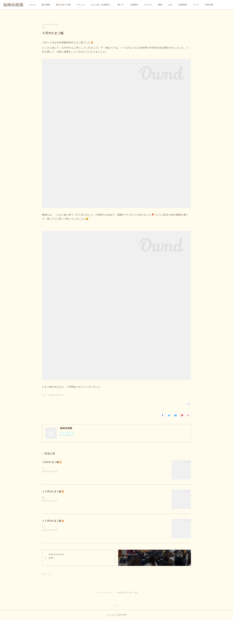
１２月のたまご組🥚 (53, 491)
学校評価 (209, 5)
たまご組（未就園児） (101, 5)
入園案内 (134, 5)
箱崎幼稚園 (13, 5)
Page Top (116, 606)
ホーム (33, 5)
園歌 (160, 5)
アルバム (81, 5)
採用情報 (182, 5)
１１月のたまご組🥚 (53, 520)
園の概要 (46, 5)
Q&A (170, 5)
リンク (196, 5)
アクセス (148, 5)
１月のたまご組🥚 (52, 462)
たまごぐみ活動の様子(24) (52, 395)
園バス (121, 5)
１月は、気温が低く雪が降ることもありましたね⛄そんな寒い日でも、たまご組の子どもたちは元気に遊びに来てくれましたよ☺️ (103, 468)
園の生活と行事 (63, 5)
